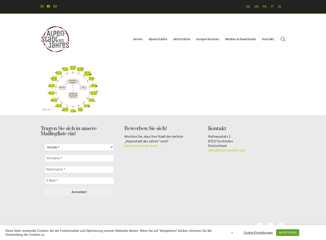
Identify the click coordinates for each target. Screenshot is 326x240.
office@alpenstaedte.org (226, 150)
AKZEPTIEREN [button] (288, 232)
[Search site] (283, 40)
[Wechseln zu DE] (248, 7)
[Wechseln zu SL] (280, 7)
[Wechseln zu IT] (272, 7)
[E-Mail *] (79, 180)
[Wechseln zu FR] (265, 7)
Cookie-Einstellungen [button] (258, 233)
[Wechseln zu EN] (256, 7)
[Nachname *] (79, 169)
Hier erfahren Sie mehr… (142, 146)
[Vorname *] (79, 158)
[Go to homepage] (56, 39)
